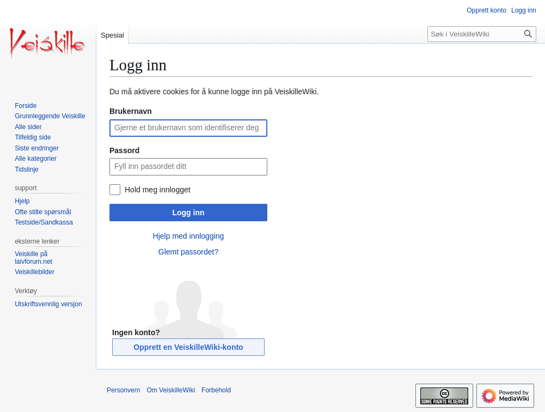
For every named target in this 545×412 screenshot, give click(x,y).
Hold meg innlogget (158, 189)
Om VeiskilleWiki (170, 390)
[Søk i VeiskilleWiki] (481, 34)
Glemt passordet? (188, 251)
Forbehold (216, 390)
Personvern (123, 390)
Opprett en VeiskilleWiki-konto (188, 347)
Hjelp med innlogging (188, 236)
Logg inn (188, 212)
